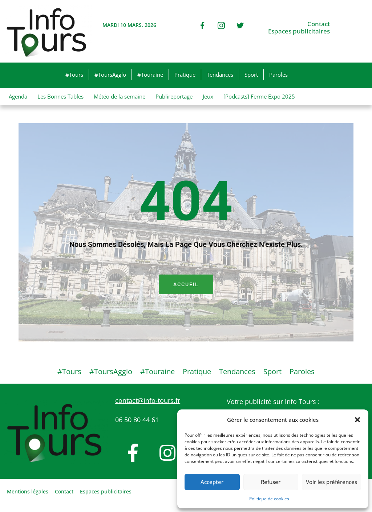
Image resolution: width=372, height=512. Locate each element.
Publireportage (174, 96)
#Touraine (150, 74)
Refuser (270, 481)
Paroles (278, 74)
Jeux (208, 96)
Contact (318, 24)
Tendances (220, 74)
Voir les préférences (331, 481)
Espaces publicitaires (299, 31)
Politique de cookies (269, 499)
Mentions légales (27, 491)
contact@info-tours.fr (147, 400)
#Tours (74, 74)
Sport (251, 74)
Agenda (18, 96)
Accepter (212, 481)
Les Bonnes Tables (60, 96)
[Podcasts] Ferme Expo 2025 (259, 96)
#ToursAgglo (110, 74)
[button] (357, 419)
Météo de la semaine (119, 96)
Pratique (184, 74)
